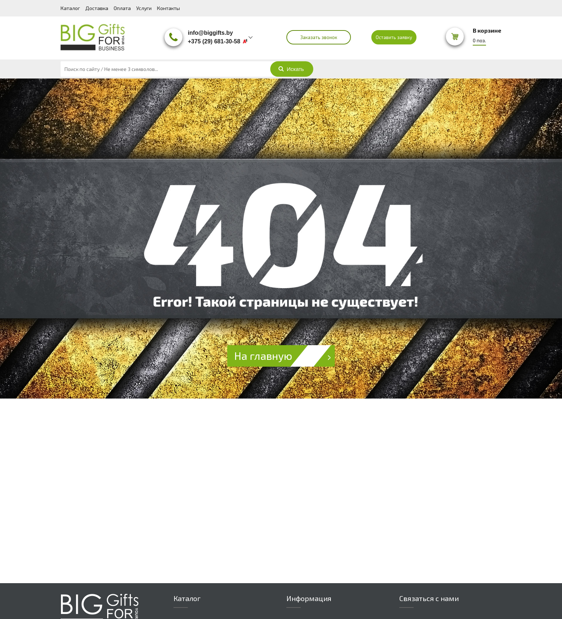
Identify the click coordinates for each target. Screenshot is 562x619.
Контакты (168, 8)
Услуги (144, 8)
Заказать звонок (318, 37)
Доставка (96, 8)
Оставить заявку (394, 37)
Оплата (122, 8)
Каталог (70, 8)
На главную (284, 356)
